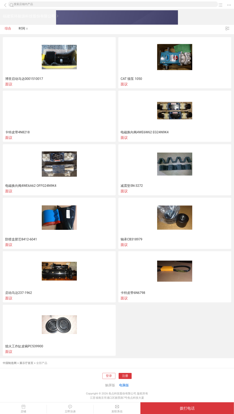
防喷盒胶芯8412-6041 (21, 239)
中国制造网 (10, 363)
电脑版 (124, 385)
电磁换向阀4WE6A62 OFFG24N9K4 (30, 185)
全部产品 (41, 363)
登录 (109, 376)
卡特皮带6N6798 (133, 292)
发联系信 (117, 409)
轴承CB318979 (131, 239)
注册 (125, 376)
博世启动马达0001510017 (24, 78)
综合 (8, 29)
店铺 (23, 409)
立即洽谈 (70, 409)
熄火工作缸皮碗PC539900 (24, 346)
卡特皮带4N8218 (17, 132)
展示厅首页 (26, 363)
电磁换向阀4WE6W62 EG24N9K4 (145, 132)
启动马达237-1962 (18, 292)
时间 (23, 29)
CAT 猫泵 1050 (131, 78)
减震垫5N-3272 (132, 185)
